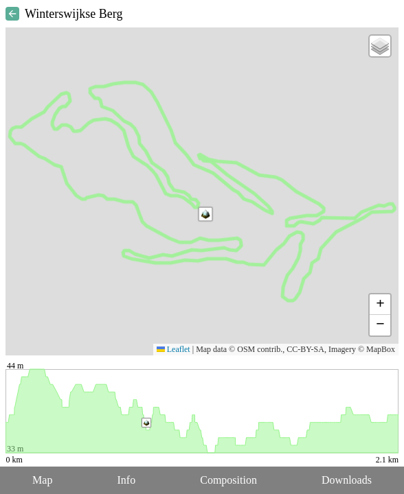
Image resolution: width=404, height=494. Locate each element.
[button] (205, 214)
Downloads (347, 480)
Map (42, 480)
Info (126, 480)
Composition (228, 480)
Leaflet (173, 349)
